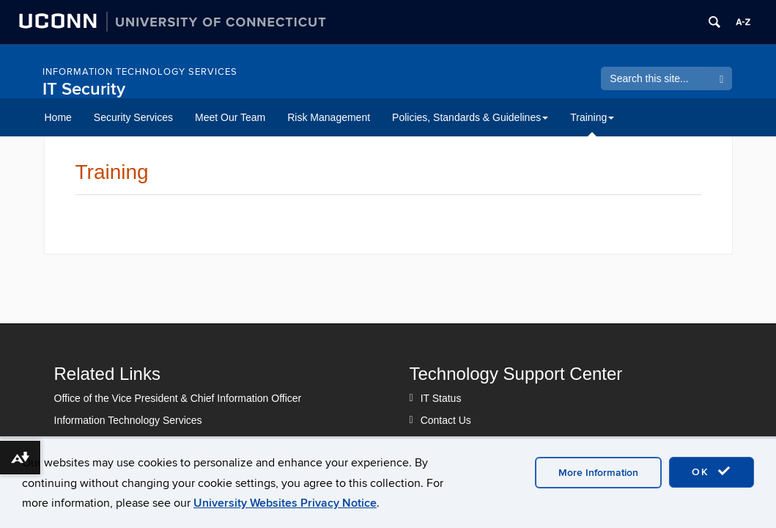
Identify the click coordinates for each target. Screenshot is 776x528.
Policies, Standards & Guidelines (470, 117)
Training (592, 117)
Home (58, 117)
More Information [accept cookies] (598, 472)
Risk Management (328, 117)
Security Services (133, 117)
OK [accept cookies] (711, 471)
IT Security (84, 89)
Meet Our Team (230, 117)
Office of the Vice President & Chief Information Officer (178, 398)
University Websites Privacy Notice (285, 503)
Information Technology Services (140, 72)
